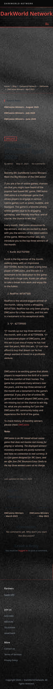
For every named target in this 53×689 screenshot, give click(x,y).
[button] (15, 497)
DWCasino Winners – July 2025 (19, 112)
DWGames (10, 138)
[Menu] (47, 24)
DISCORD (8, 616)
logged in (23, 550)
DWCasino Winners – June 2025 (20, 118)
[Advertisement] (26, 57)
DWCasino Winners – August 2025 (21, 107)
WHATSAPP (9, 633)
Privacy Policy (11, 660)
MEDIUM (8, 621)
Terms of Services (12, 654)
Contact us (9, 648)
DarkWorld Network (26, 14)
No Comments (38, 163)
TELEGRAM (9, 627)
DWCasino (23, 424)
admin (12, 490)
